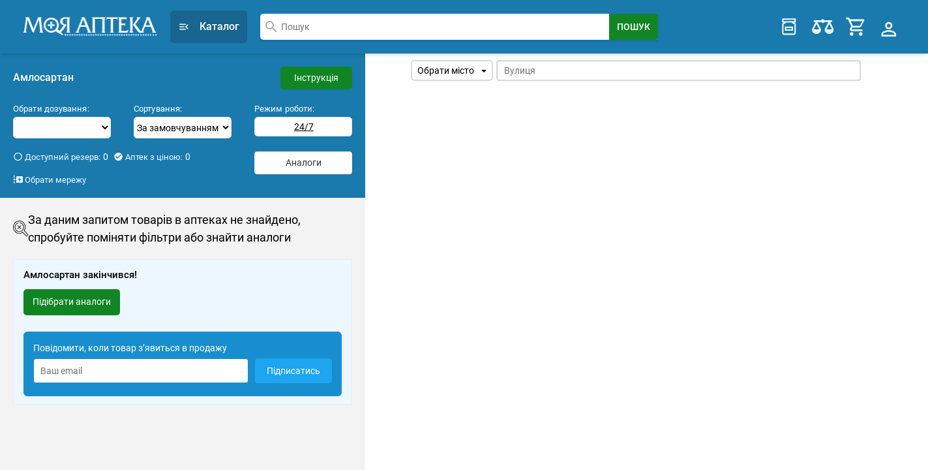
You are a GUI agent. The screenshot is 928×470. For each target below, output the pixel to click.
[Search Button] (633, 24)
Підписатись (293, 365)
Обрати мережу (49, 174)
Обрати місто (451, 65)
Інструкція (316, 72)
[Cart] (857, 24)
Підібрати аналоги (72, 296)
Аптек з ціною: (151, 151)
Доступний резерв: (60, 151)
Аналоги (304, 157)
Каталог (208, 24)
